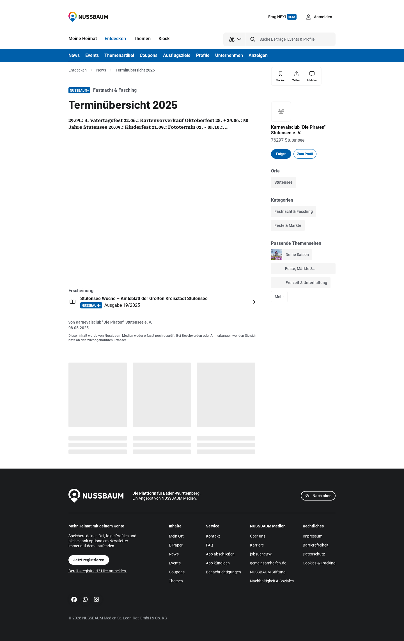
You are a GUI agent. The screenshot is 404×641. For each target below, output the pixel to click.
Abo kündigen (218, 563)
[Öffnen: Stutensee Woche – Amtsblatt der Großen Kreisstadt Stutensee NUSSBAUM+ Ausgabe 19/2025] (163, 302)
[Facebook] (74, 599)
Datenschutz (314, 554)
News (101, 70)
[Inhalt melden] (312, 76)
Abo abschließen (220, 554)
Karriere (257, 545)
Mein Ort (176, 536)
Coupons (177, 572)
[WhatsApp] (85, 599)
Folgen (281, 154)
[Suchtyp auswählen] (234, 39)
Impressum (312, 536)
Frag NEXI (282, 17)
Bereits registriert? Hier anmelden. (97, 571)
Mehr (279, 296)
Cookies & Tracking (319, 563)
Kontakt (213, 536)
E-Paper (176, 545)
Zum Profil (305, 154)
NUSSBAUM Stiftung (268, 572)
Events (175, 563)
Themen (176, 581)
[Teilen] (296, 76)
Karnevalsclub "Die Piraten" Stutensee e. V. (114, 322)
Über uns (257, 536)
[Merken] (280, 76)
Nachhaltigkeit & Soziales (272, 581)
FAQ (209, 545)
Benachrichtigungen (223, 572)
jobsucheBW (261, 554)
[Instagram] (96, 599)
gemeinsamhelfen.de (268, 563)
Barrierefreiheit (316, 545)
